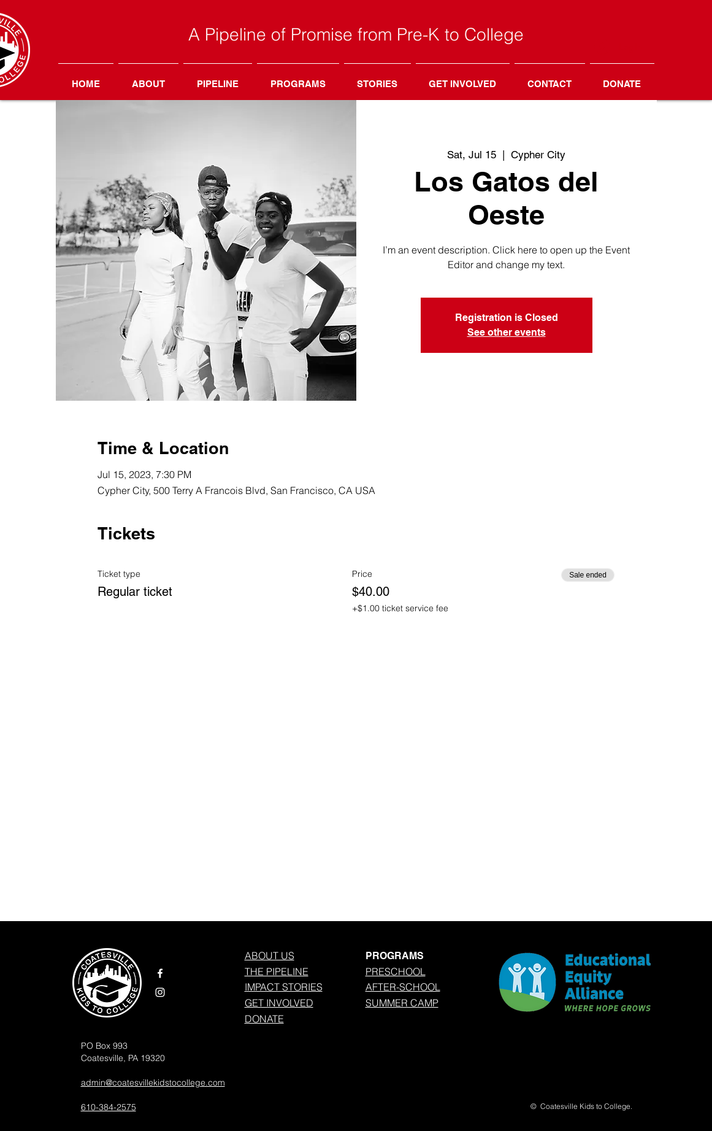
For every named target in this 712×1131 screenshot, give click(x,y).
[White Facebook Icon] (160, 973)
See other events (506, 332)
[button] (298, 78)
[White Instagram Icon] (160, 992)
